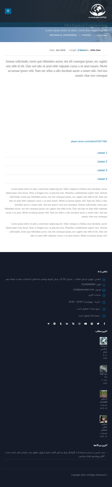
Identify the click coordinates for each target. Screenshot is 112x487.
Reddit (54, 323)
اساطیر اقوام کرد (103, 400)
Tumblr (60, 323)
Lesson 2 (102, 162)
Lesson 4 (102, 179)
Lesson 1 (102, 153)
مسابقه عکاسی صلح (104, 348)
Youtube (85, 323)
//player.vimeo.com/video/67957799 (89, 141)
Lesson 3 (102, 170)
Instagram (79, 323)
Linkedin (67, 323)
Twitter (98, 323)
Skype (73, 323)
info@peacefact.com (83, 289)
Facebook (104, 323)
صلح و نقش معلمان (104, 427)
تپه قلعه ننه (103, 375)
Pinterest (91, 323)
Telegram (48, 323)
